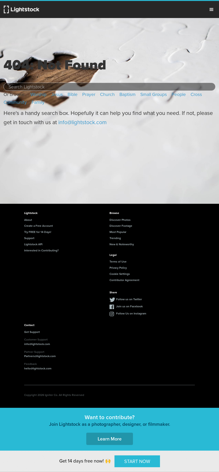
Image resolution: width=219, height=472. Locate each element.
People (179, 94)
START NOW (137, 461)
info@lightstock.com (82, 122)
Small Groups (153, 94)
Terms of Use (118, 261)
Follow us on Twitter (129, 299)
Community (15, 102)
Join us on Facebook (129, 306)
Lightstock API (33, 244)
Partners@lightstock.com (40, 356)
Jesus (57, 94)
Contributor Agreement (124, 280)
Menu (211, 9)
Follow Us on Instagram (131, 313)
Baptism (127, 94)
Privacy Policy (118, 268)
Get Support (32, 332)
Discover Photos (120, 220)
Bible (73, 94)
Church (107, 94)
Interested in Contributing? (41, 250)
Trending (115, 238)
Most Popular (118, 232)
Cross (196, 94)
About (28, 220)
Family (38, 102)
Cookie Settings (120, 274)
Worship (38, 94)
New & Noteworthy (122, 244)
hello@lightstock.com (37, 368)
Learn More (110, 438)
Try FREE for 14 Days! (37, 232)
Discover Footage (121, 226)
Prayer (88, 94)
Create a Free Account (38, 226)
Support (29, 238)
